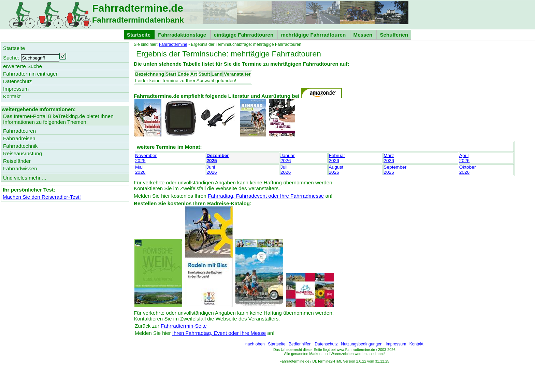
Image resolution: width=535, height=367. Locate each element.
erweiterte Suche (22, 66)
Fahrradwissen (20, 168)
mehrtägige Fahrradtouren (314, 35)
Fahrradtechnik (20, 146)
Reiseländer (17, 161)
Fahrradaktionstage (182, 35)
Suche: (11, 58)
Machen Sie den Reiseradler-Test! (42, 197)
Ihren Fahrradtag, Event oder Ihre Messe (219, 333)
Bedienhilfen (301, 344)
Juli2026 (285, 170)
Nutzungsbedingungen (362, 344)
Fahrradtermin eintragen (31, 74)
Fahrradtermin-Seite (184, 326)
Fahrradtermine (173, 44)
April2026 (464, 158)
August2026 (336, 170)
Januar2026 (287, 158)
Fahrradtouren (19, 131)
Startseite (277, 344)
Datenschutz (327, 344)
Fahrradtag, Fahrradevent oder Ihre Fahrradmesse (266, 196)
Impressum (396, 344)
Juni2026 (211, 170)
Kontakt (416, 344)
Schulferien (394, 35)
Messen (363, 35)
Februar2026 (337, 158)
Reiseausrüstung (22, 153)
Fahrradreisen (19, 138)
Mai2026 (140, 170)
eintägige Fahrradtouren (244, 35)
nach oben (255, 344)
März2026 (389, 158)
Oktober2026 (467, 170)
